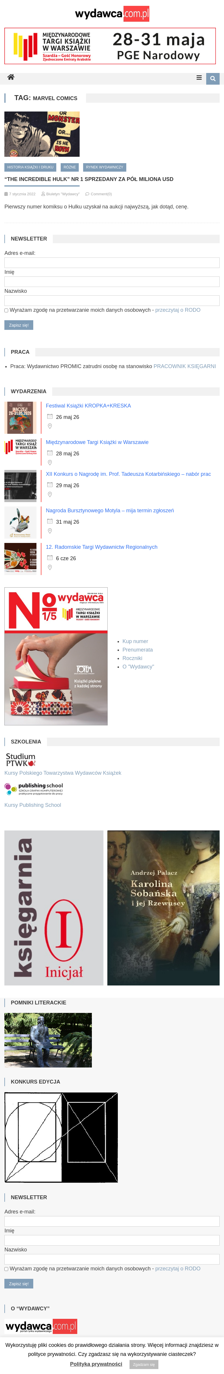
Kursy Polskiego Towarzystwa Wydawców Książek (62, 773)
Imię (9, 272)
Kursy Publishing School (32, 805)
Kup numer (135, 641)
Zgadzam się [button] (144, 1364)
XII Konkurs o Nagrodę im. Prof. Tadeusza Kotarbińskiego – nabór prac (128, 474)
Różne (70, 167)
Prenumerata (138, 650)
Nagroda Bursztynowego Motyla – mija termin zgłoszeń (110, 510)
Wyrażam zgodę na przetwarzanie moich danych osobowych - (102, 310)
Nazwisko (15, 291)
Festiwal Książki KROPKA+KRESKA (88, 406)
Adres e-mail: (19, 253)
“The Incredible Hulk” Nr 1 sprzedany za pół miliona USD (88, 179)
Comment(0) (101, 194)
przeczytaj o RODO (177, 310)
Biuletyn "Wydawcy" (63, 194)
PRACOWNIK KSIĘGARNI (184, 366)
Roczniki (133, 658)
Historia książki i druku (30, 167)
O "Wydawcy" (139, 667)
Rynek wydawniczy (104, 167)
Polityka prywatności (96, 1364)
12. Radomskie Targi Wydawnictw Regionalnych (102, 547)
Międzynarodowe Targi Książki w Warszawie (97, 442)
